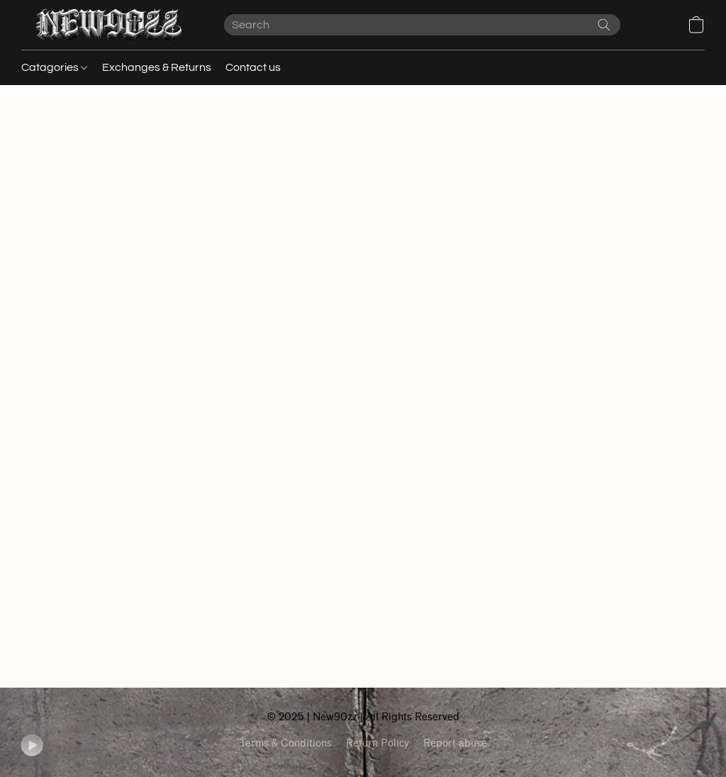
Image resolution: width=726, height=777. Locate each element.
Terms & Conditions (286, 743)
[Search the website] (604, 25)
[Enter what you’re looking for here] (422, 24)
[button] (108, 25)
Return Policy (377, 743)
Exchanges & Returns (156, 67)
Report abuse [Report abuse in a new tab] (455, 743)
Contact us (253, 67)
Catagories (54, 67)
